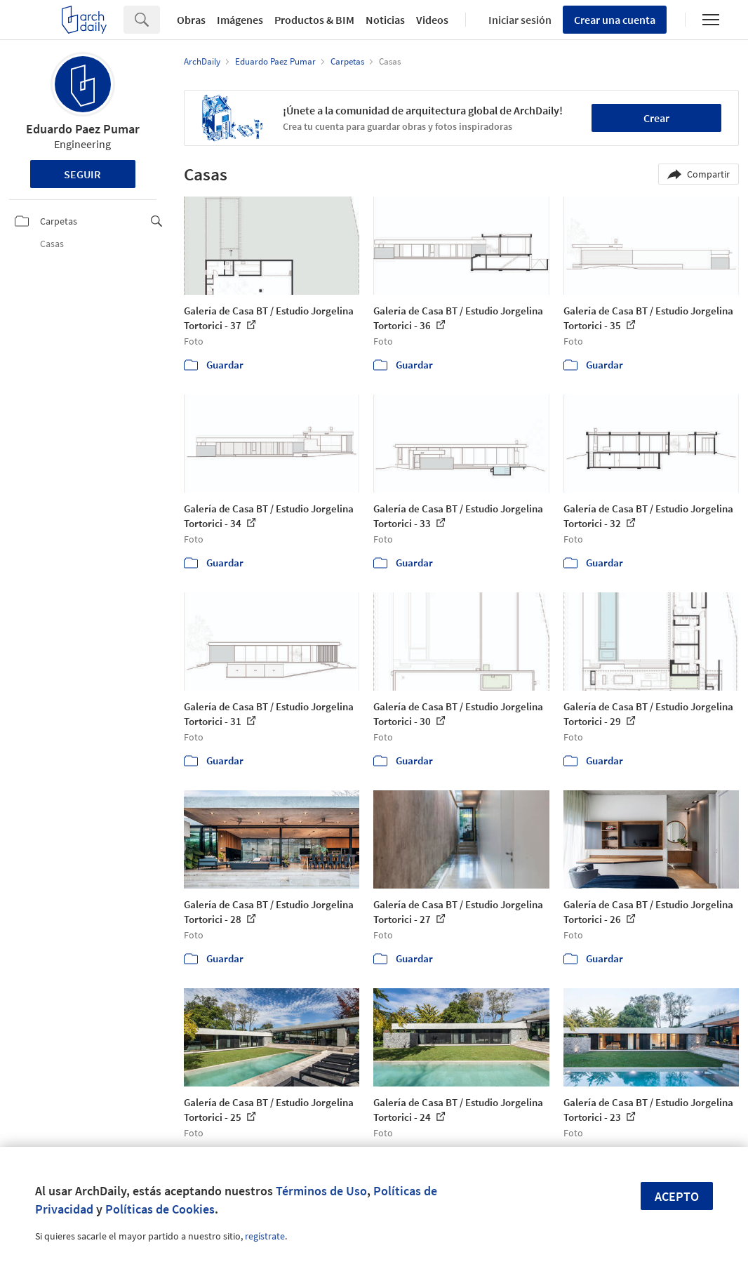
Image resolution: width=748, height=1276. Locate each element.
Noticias (385, 19)
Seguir (82, 174)
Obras (191, 19)
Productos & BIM (314, 19)
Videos (432, 19)
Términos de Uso (321, 1191)
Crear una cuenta (614, 20)
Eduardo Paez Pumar (83, 129)
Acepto (677, 1196)
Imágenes (240, 19)
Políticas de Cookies (160, 1209)
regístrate (265, 1236)
